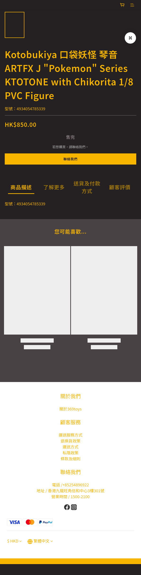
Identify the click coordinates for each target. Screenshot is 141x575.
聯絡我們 (70, 158)
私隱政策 (70, 452)
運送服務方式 (71, 435)
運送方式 (70, 447)
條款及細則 (70, 458)
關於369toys (70, 409)
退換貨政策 (70, 441)
